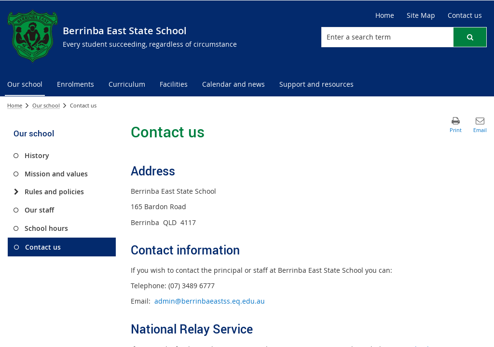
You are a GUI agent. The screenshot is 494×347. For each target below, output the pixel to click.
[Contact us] (465, 15)
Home (14, 105)
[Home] (384, 15)
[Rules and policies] (16, 191)
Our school (46, 105)
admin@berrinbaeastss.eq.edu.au (209, 301)
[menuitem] (25, 84)
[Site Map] (421, 15)
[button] (469, 37)
